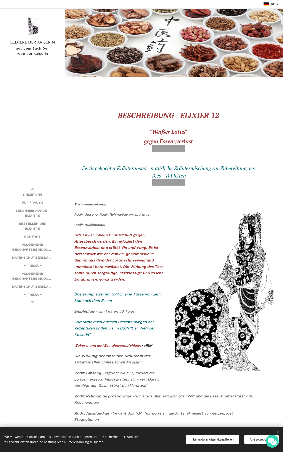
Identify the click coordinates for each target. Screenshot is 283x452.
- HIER (147, 345)
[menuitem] (32, 194)
